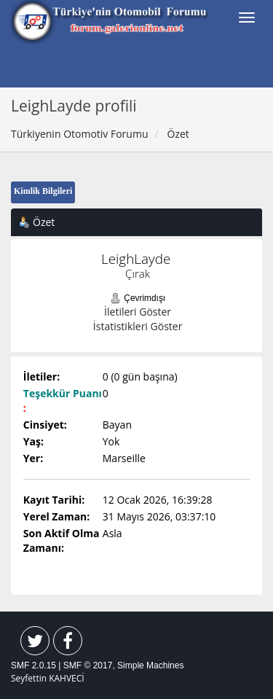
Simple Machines (150, 665)
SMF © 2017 (88, 665)
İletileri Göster (137, 312)
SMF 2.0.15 (33, 665)
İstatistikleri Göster (138, 326)
